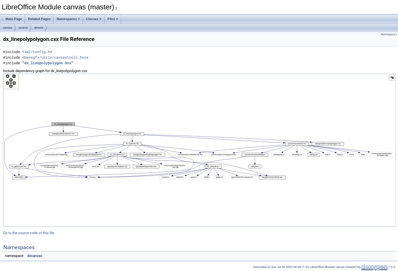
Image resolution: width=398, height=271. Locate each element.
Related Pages (39, 19)
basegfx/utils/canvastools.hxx (55, 57)
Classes (94, 19)
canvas (7, 27)
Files (113, 19)
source (23, 27)
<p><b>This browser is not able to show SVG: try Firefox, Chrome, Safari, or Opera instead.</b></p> (199, 150)
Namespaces (68, 19)
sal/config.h (37, 52)
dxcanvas (34, 256)
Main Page (14, 19)
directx (38, 27)
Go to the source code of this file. (29, 233)
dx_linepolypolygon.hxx (47, 63)
